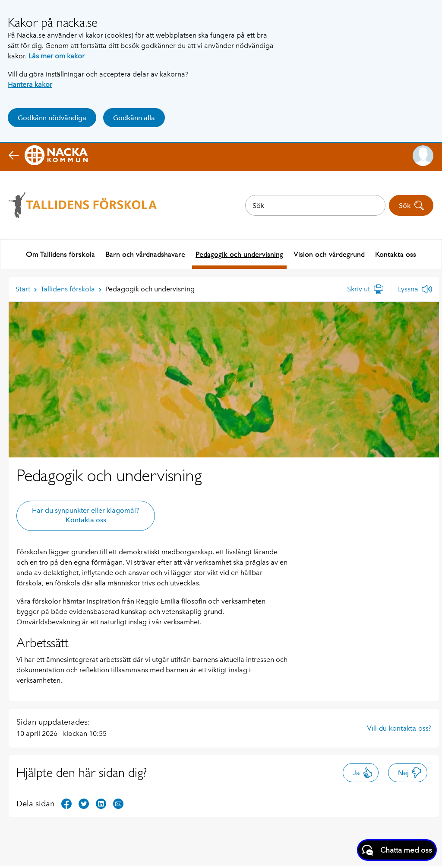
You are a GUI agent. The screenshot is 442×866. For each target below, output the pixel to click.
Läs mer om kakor (56, 56)
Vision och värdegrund (329, 253)
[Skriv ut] (365, 288)
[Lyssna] (415, 288)
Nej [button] (410, 772)
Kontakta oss (395, 253)
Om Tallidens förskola (60, 253)
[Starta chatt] (397, 850)
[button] (423, 155)
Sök (411, 205)
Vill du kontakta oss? (399, 727)
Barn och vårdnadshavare (145, 253)
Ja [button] (363, 772)
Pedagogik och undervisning (239, 253)
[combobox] (315, 205)
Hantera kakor (30, 84)
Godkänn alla (134, 118)
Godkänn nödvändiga (52, 118)
